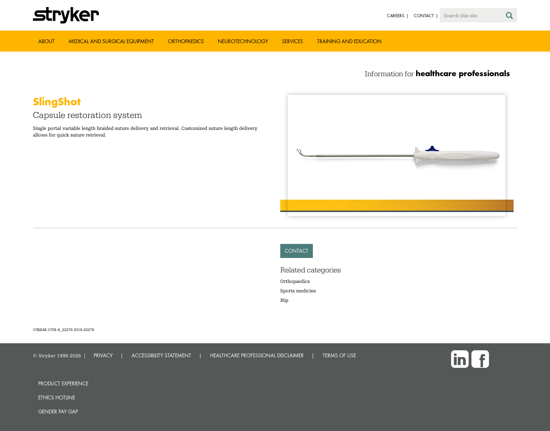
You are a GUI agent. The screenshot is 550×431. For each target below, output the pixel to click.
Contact (296, 250)
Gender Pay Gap (58, 411)
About (46, 41)
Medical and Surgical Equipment (111, 41)
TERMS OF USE (339, 355)
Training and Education (349, 41)
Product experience (63, 383)
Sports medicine (298, 290)
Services (292, 41)
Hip (284, 300)
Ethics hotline (56, 397)
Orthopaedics (186, 41)
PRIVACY (103, 355)
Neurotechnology (243, 41)
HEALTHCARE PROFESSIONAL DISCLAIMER (257, 355)
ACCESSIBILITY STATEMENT (161, 355)
